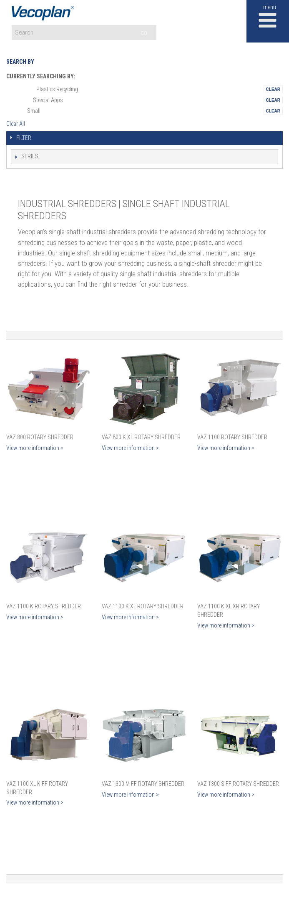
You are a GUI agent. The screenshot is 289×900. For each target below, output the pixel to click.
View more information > (34, 448)
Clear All (15, 123)
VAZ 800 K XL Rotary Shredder (141, 437)
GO (144, 33)
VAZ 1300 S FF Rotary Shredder (238, 783)
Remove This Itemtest (273, 89)
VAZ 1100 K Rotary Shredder (43, 606)
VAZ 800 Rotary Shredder (39, 437)
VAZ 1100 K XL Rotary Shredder (142, 606)
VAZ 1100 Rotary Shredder (232, 437)
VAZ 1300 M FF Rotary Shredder (143, 783)
